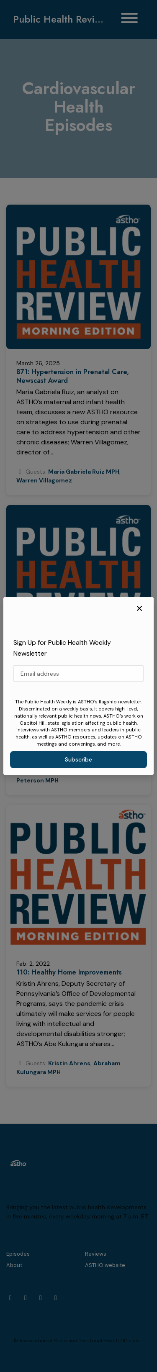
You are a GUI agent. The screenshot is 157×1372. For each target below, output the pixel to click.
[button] (139, 609)
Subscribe (78, 759)
